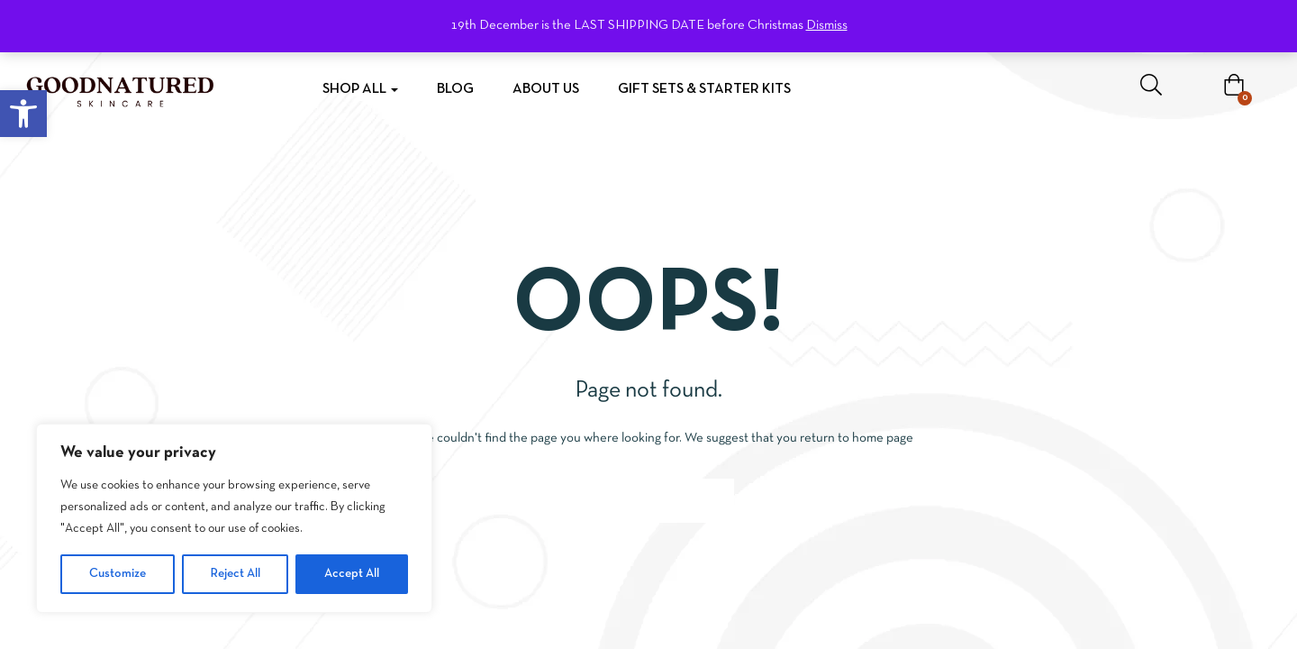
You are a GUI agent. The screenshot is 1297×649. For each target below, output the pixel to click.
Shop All (360, 89)
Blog (455, 89)
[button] (23, 113)
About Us (545, 89)
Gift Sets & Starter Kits (704, 89)
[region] (234, 518)
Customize (117, 574)
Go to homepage (649, 501)
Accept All (351, 574)
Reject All (235, 574)
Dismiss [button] (827, 25)
